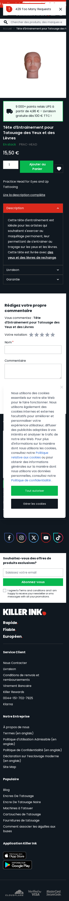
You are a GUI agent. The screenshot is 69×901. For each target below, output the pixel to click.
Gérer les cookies (34, 504)
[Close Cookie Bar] (61, 387)
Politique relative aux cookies (29, 455)
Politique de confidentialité (31, 480)
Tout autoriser (34, 491)
